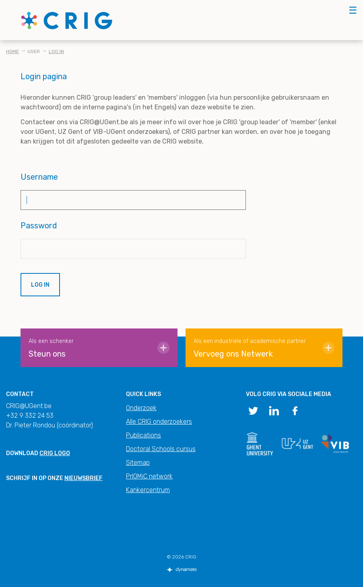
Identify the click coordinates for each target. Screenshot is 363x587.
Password (39, 225)
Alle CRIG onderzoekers (159, 421)
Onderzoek (141, 408)
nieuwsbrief (83, 478)
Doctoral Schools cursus (161, 449)
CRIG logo (54, 453)
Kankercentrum (148, 490)
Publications (143, 435)
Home (12, 51)
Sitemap (138, 462)
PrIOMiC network (149, 476)
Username (39, 176)
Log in (56, 51)
